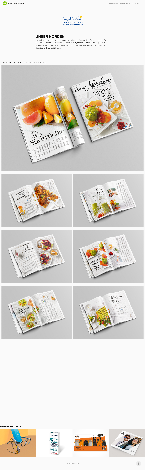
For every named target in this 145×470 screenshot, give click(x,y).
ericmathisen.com (74, 463)
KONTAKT (137, 3)
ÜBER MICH (125, 3)
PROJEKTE (113, 3)
